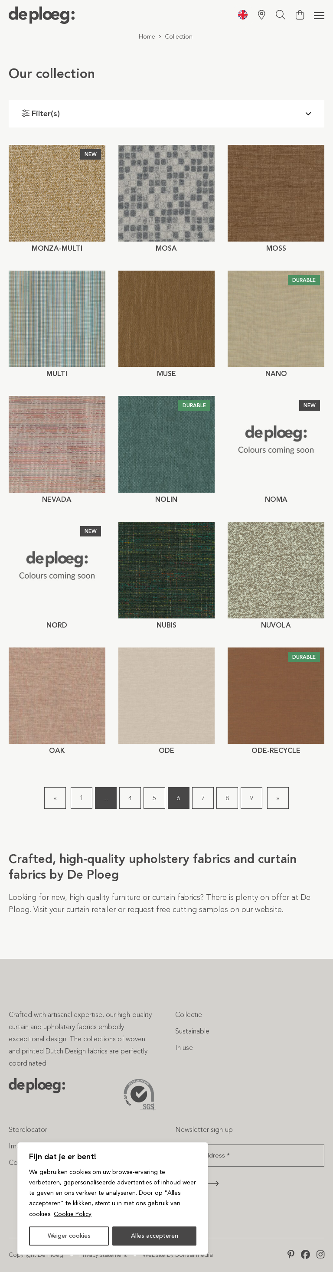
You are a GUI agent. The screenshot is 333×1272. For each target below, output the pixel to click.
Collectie (188, 1014)
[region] (112, 1199)
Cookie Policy (72, 1214)
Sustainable (192, 1031)
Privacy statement (103, 1255)
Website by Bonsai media (178, 1255)
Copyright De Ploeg (36, 1255)
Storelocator (28, 1129)
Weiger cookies (69, 1235)
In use (184, 1047)
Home (147, 36)
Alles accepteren (154, 1235)
